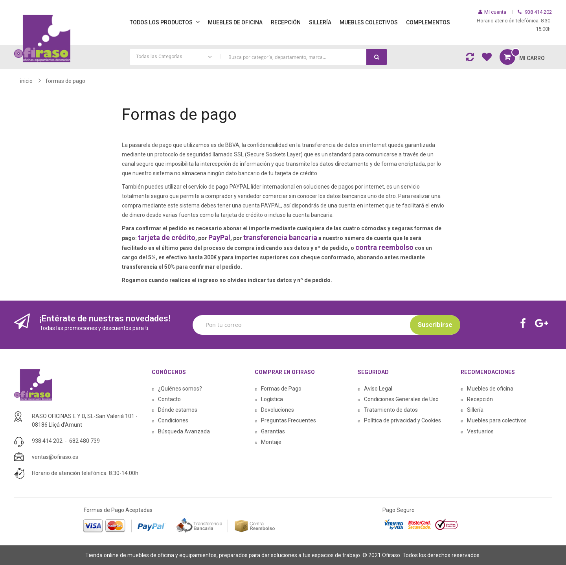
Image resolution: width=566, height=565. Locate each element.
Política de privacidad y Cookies (402, 420)
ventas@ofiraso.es (55, 457)
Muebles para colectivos (497, 420)
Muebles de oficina (490, 388)
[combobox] (258, 57)
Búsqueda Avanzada (184, 431)
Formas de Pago (281, 388)
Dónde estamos (177, 410)
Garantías (273, 431)
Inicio (26, 81)
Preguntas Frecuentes (288, 420)
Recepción (480, 399)
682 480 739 (84, 441)
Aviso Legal (378, 388)
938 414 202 (47, 441)
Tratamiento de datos (391, 410)
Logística (272, 399)
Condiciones (173, 420)
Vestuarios (480, 431)
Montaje (271, 442)
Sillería (475, 410)
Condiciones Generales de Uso (401, 399)
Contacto (169, 399)
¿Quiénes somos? (180, 388)
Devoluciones (277, 410)
